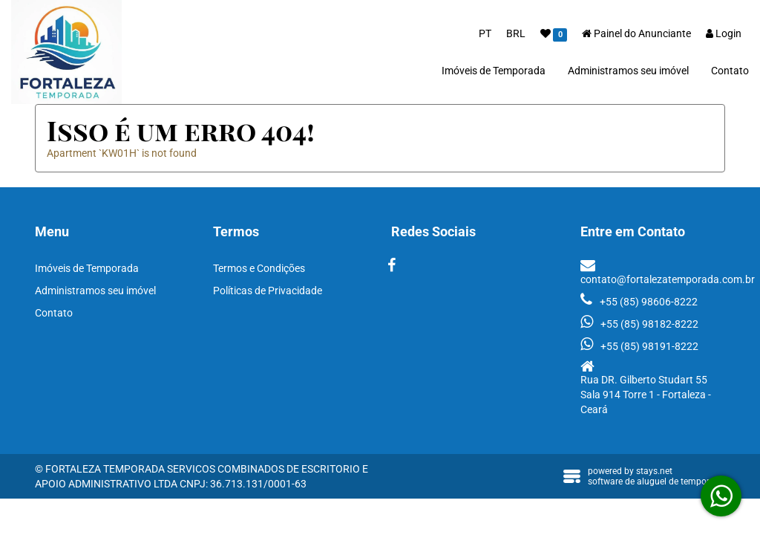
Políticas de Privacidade (267, 290)
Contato (730, 71)
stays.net (654, 471)
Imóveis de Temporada (494, 71)
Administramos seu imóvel (628, 71)
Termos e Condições (259, 268)
